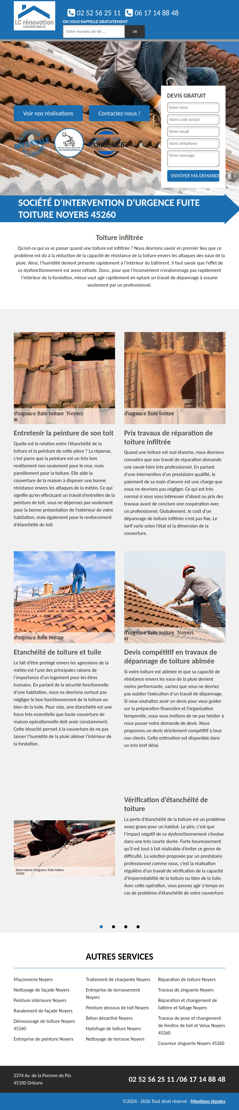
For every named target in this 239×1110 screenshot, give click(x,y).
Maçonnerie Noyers (33, 979)
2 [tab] (113, 926)
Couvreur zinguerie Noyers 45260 (191, 1043)
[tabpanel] (120, 848)
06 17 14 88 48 (152, 12)
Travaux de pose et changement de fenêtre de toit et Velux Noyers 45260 (191, 1025)
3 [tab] (125, 926)
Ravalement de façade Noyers (43, 1011)
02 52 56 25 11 (94, 12)
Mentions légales (208, 1101)
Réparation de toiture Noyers (187, 979)
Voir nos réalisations (48, 113)
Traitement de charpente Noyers (118, 979)
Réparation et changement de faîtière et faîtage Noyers (187, 1004)
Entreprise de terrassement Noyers (113, 993)
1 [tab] (101, 926)
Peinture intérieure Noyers (40, 1000)
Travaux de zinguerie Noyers (186, 990)
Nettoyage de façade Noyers (42, 990)
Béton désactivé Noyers (109, 1018)
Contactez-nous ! (119, 113)
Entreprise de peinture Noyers (44, 1039)
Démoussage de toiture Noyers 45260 (44, 1024)
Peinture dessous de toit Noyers (117, 1008)
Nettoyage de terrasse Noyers (115, 1039)
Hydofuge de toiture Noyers (113, 1028)
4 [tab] (138, 926)
